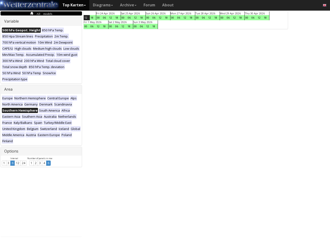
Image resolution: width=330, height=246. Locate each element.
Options (11, 151)
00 (98, 17)
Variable (11, 21)
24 (23, 163)
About (168, 5)
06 (104, 17)
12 (17, 163)
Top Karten (74, 5)
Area (8, 89)
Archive (128, 5)
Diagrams (103, 5)
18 (92, 17)
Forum (149, 5)
